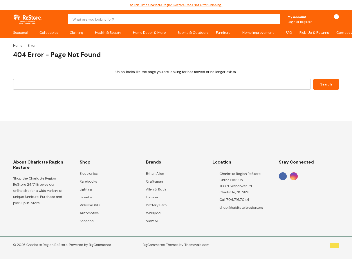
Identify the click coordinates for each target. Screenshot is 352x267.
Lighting (86, 189)
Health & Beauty (108, 32)
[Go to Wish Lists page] (321, 19)
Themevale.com (196, 244)
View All (152, 221)
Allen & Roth (156, 189)
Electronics (89, 173)
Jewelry (86, 197)
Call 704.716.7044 (234, 199)
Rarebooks (88, 181)
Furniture (223, 32)
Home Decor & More (149, 32)
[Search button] (275, 19)
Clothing (76, 32)
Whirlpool (153, 213)
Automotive (89, 213)
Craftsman (154, 181)
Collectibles (49, 32)
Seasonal (20, 32)
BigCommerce (100, 244)
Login (292, 22)
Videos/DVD (90, 205)
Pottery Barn (156, 205)
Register (306, 22)
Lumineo (152, 197)
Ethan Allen (155, 173)
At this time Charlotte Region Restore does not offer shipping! (176, 5)
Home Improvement (258, 32)
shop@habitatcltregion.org (241, 207)
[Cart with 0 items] (333, 19)
